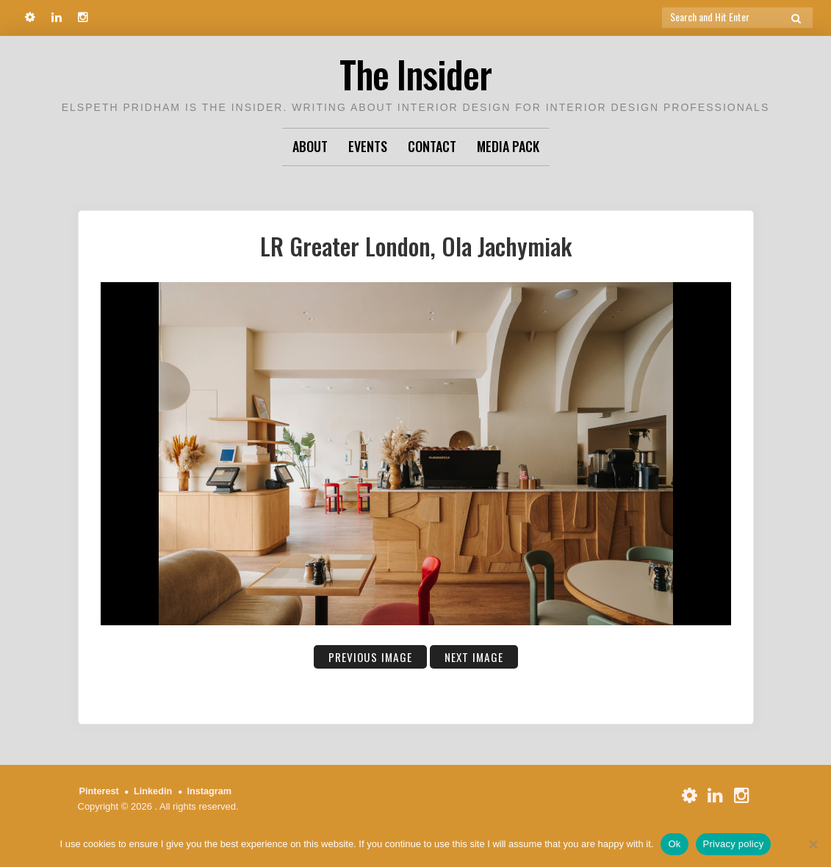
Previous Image (369, 657)
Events (367, 146)
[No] (812, 844)
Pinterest (99, 790)
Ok (674, 843)
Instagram (211, 790)
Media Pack (508, 146)
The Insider (416, 73)
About (310, 146)
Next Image (475, 657)
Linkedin (153, 790)
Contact (432, 146)
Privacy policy (733, 843)
